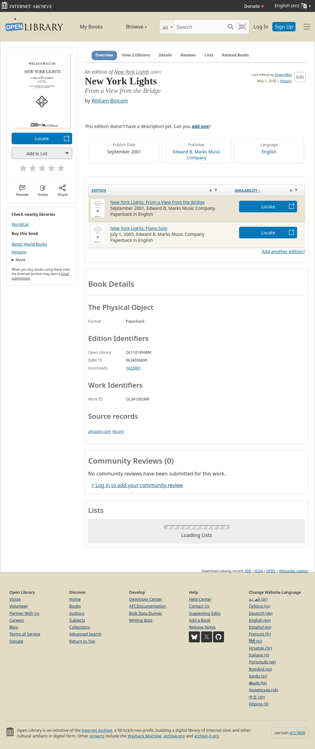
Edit (300, 77)
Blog (13, 627)
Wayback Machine (145, 736)
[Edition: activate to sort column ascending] (160, 190)
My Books (91, 26)
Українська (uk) (263, 690)
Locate (42, 138)
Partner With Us (24, 613)
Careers (16, 620)
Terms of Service (24, 634)
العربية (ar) (258, 599)
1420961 (133, 368)
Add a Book (199, 620)
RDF (248, 570)
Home (75, 599)
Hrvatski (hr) (260, 648)
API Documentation (147, 606)
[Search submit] (230, 27)
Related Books (235, 55)
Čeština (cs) (259, 606)
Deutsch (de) (260, 613)
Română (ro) (260, 669)
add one (200, 126)
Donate (254, 6)
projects (96, 736)
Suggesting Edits (204, 613)
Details (165, 55)
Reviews (188, 55)
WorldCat (20, 224)
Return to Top (82, 641)
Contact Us (199, 606)
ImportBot (283, 74)
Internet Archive (97, 730)
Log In (261, 26)
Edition (99, 190)
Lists (209, 55)
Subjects (77, 620)
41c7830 (297, 733)
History (286, 80)
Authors (76, 613)
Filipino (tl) (258, 704)
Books (75, 606)
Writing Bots (140, 620)
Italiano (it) (259, 655)
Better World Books (29, 244)
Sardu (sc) (258, 676)
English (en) (260, 620)
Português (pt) (262, 662)
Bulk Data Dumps (145, 613)
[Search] (199, 27)
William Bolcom (110, 100)
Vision (15, 599)
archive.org (173, 736)
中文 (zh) (257, 697)
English (269, 152)
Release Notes (202, 627)
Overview (104, 55)
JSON (258, 570)
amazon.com (99, 431)
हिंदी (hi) (255, 641)
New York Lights (131, 71)
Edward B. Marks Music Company (197, 155)
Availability (247, 190)
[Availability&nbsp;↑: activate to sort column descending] (268, 190)
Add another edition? (283, 251)
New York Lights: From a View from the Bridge (157, 202)
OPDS (270, 570)
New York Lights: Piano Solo (139, 228)
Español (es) (260, 627)
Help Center (200, 599)
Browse (130, 26)
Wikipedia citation (293, 570)
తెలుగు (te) (258, 683)
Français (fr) (260, 634)
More (20, 260)
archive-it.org (206, 736)
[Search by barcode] (242, 27)
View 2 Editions (136, 55)
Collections (79, 627)
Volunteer (18, 606)
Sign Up (284, 26)
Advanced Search (85, 634)
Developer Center (145, 599)
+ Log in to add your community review (137, 485)
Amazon (19, 252)
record (118, 431)
